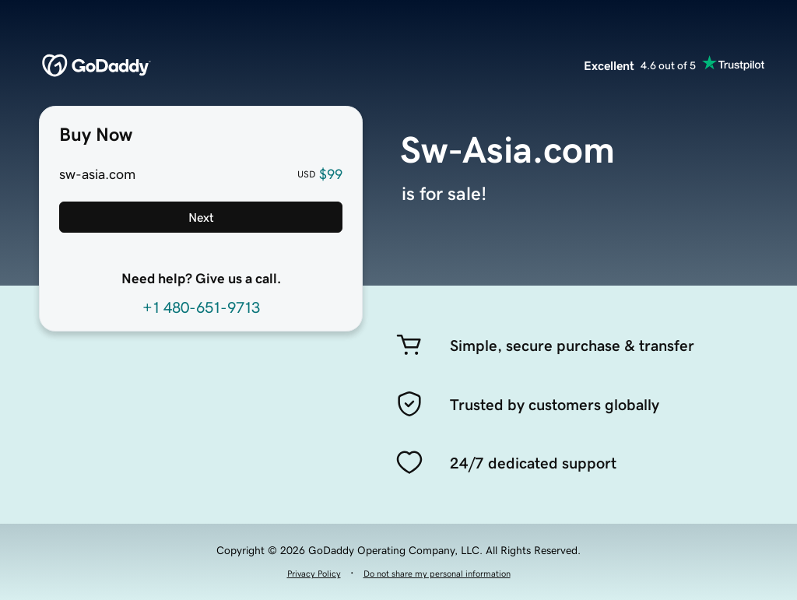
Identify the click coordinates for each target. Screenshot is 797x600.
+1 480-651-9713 (201, 307)
